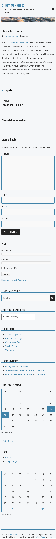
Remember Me (9, 268)
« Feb (4, 441)
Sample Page (11, 461)
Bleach (41, 370)
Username (6, 250)
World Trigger (11, 346)
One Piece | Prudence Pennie (18, 374)
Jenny (51, 537)
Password (5, 259)
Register (5, 280)
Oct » (10, 441)
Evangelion (10, 367)
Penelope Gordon (11, 36)
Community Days (13, 342)
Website (4, 218)
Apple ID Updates (13, 334)
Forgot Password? (19, 280)
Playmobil (8, 90)
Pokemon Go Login (14, 338)
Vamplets (9, 350)
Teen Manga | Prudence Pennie (19, 370)
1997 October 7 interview (16, 43)
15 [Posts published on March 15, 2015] (51, 409)
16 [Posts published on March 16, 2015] (5, 415)
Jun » (43, 509)
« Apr (12, 509)
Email (4, 207)
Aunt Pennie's (12, 5)
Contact (9, 458)
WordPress (40, 537)
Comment (5, 154)
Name (4, 195)
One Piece (23, 367)
